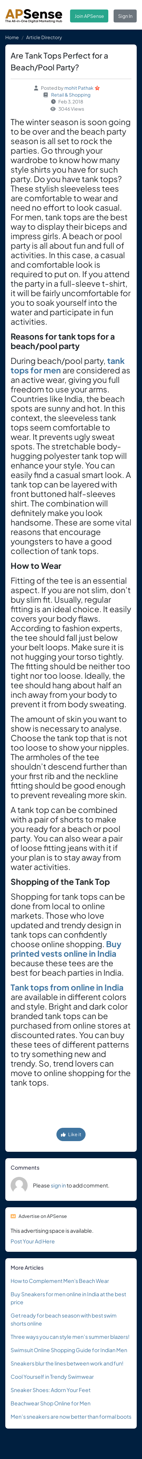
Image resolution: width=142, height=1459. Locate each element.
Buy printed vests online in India (66, 949)
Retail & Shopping (71, 95)
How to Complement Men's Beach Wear (60, 1280)
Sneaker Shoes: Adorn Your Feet (51, 1389)
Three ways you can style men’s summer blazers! (70, 1336)
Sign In (125, 16)
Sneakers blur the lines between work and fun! (67, 1363)
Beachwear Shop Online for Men (51, 1403)
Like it (71, 1134)
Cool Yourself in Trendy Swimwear (52, 1376)
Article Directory (44, 37)
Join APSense (89, 16)
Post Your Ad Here (33, 1241)
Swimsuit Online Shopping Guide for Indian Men (69, 1349)
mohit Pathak (79, 88)
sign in (58, 1185)
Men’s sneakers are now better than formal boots (71, 1416)
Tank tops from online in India (67, 987)
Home (12, 37)
